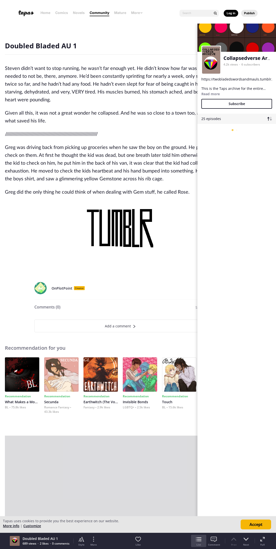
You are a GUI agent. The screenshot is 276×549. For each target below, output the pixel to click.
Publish (249, 13)
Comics (61, 13)
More (137, 13)
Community (99, 13)
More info (11, 525)
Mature (120, 13)
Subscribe (237, 103)
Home (45, 13)
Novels (79, 13)
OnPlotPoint (62, 288)
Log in (231, 13)
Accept (255, 524)
